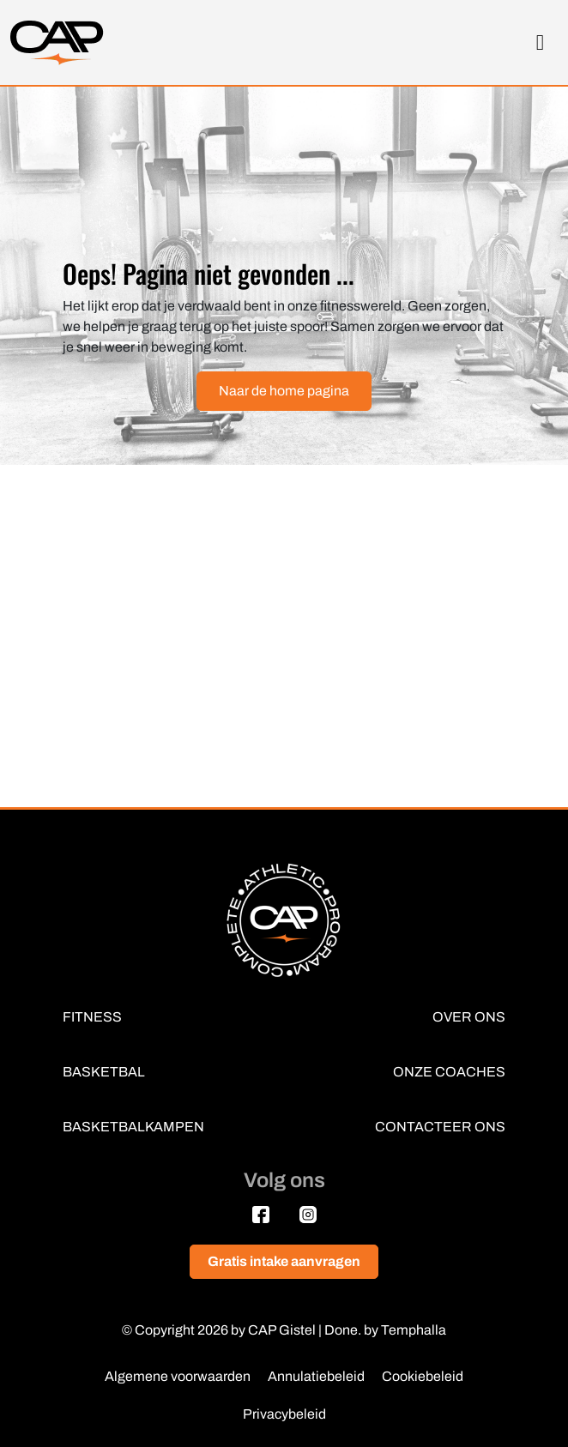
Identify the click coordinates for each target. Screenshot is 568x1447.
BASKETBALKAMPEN (133, 1126)
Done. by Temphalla (385, 1330)
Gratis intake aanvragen (284, 1261)
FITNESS (92, 1017)
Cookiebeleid (422, 1376)
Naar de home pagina (284, 390)
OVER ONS (468, 1017)
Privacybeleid (284, 1414)
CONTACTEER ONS (440, 1126)
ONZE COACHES (449, 1071)
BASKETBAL (104, 1071)
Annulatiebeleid (316, 1376)
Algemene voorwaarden (178, 1376)
